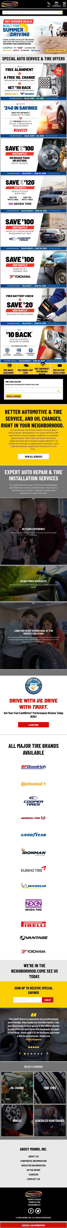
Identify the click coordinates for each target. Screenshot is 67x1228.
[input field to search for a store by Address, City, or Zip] (33, 390)
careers (33, 1174)
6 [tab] (42, 1054)
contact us (33, 1179)
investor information (33, 1165)
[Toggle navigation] (64, 4)
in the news (33, 1170)
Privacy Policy (34, 1199)
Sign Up (47, 1000)
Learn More (33, 725)
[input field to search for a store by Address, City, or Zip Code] (32, 12)
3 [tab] (32, 1054)
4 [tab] (35, 1054)
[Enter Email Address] (27, 1000)
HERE (33, 716)
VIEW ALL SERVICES (33, 456)
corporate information (33, 1161)
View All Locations (13, 396)
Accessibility (34, 1205)
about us (33, 1156)
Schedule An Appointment (33, 1225)
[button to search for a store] (60, 12)
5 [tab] (39, 1054)
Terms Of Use (34, 1202)
